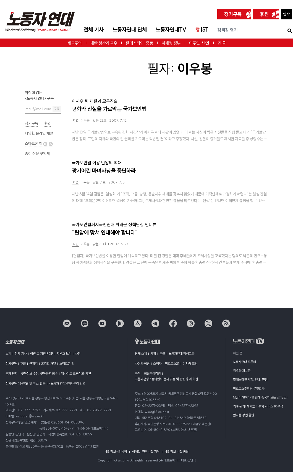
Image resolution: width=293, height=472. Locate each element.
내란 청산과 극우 (103, 43)
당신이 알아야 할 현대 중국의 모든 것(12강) (260, 397)
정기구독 (233, 14)
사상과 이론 (142, 363)
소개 (8, 353)
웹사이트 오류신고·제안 (76, 373)
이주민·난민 (199, 43)
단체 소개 (141, 353)
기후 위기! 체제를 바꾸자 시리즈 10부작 (258, 406)
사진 (77, 353)
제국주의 (74, 43)
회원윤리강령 (152, 373)
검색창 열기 (227, 30)
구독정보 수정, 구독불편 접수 (39, 373)
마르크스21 (172, 363)
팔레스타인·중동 (139, 43)
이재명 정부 (171, 43)
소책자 (157, 363)
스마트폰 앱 (39, 143)
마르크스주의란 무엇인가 (248, 388)
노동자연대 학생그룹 (181, 353)
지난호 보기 (64, 353)
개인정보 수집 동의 (177, 452)
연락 (286, 14)
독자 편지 (11, 373)
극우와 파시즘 (241, 371)
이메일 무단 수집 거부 (145, 452)
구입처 (33, 363)
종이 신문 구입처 (37, 153)
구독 (56, 109)
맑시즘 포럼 (190, 363)
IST (201, 29)
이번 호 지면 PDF (41, 353)
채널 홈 (237, 353)
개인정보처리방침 (116, 452)
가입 (153, 353)
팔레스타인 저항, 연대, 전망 (250, 379)
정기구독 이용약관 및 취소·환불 (25, 383)
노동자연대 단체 (130, 29)
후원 (264, 14)
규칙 (137, 373)
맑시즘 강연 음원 (243, 415)
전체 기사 (93, 29)
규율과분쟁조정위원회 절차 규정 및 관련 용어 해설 (166, 379)
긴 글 (222, 43)
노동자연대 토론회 (244, 362)
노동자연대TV (171, 29)
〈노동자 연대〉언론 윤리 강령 (67, 383)
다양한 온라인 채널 (39, 133)
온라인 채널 (48, 363)
